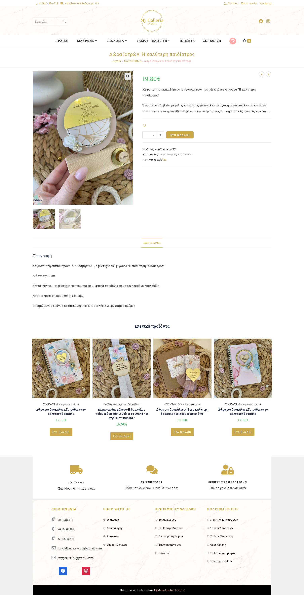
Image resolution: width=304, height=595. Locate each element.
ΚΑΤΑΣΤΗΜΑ (133, 61)
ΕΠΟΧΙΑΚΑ (184, 154)
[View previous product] (261, 74)
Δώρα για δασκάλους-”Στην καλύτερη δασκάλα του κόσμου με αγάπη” (182, 412)
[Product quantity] (153, 134)
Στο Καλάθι (180, 134)
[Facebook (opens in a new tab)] (261, 21)
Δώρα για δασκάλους (67, 404)
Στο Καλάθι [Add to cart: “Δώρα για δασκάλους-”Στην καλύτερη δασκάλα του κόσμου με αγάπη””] (182, 432)
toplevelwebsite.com (169, 590)
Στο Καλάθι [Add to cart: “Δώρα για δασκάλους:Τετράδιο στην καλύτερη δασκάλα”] (61, 432)
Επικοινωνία (249, 3)
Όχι (164, 159)
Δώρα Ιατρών (167, 154)
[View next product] (268, 74)
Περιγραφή (152, 242)
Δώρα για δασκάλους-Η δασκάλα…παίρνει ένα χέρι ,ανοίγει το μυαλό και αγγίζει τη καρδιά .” (121, 414)
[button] (144, 125)
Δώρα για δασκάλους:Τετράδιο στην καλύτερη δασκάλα (61, 412)
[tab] (152, 243)
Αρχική (117, 61)
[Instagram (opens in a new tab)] (268, 21)
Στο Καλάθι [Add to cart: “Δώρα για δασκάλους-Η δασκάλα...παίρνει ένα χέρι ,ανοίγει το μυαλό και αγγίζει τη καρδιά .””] (122, 436)
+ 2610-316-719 (48, 3)
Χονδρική (265, 3)
